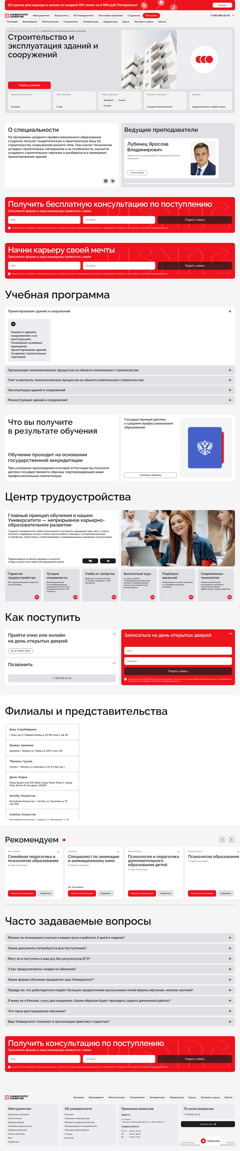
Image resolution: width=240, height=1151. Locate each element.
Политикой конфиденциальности (154, 228)
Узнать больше (137, 173)
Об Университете (83, 15)
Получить (222, 5)
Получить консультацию (22, 901)
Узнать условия (27, 85)
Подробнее (46, 901)
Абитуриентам (41, 15)
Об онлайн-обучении (110, 15)
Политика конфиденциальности (226, 1144)
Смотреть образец (150, 482)
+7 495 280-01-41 (220, 15)
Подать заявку (195, 219)
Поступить (151, 15)
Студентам (133, 15)
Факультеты (61, 15)
